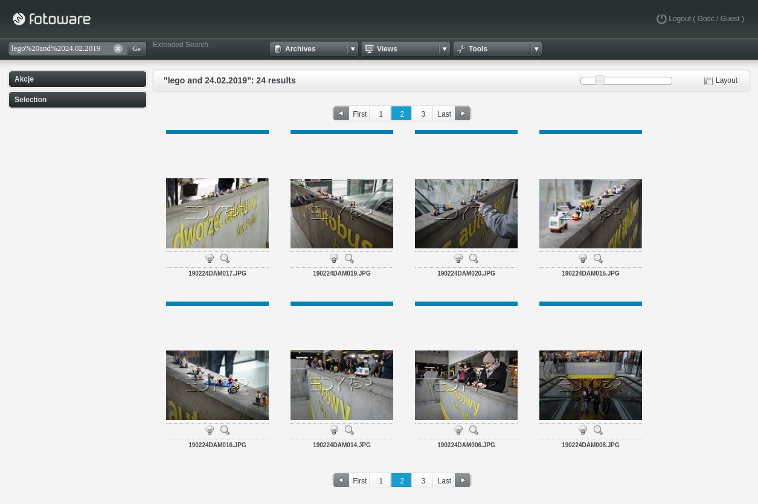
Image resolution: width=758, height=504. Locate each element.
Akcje (24, 79)
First (360, 114)
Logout (680, 19)
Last (444, 114)
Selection (30, 99)
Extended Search (180, 44)
